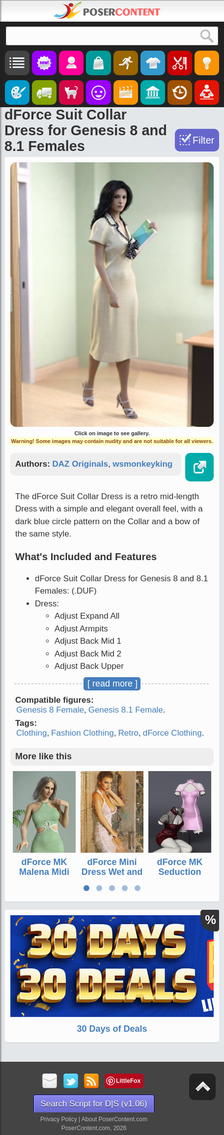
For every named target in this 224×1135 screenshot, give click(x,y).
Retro (128, 733)
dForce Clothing (172, 733)
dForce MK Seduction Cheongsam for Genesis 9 (180, 876)
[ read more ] (112, 683)
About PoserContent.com (114, 1119)
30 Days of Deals (112, 1029)
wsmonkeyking (142, 464)
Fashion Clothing (82, 733)
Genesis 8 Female (50, 710)
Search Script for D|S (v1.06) (94, 1103)
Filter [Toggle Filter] (203, 140)
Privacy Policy (58, 1119)
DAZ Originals (80, 464)
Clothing (31, 733)
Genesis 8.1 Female (125, 710)
